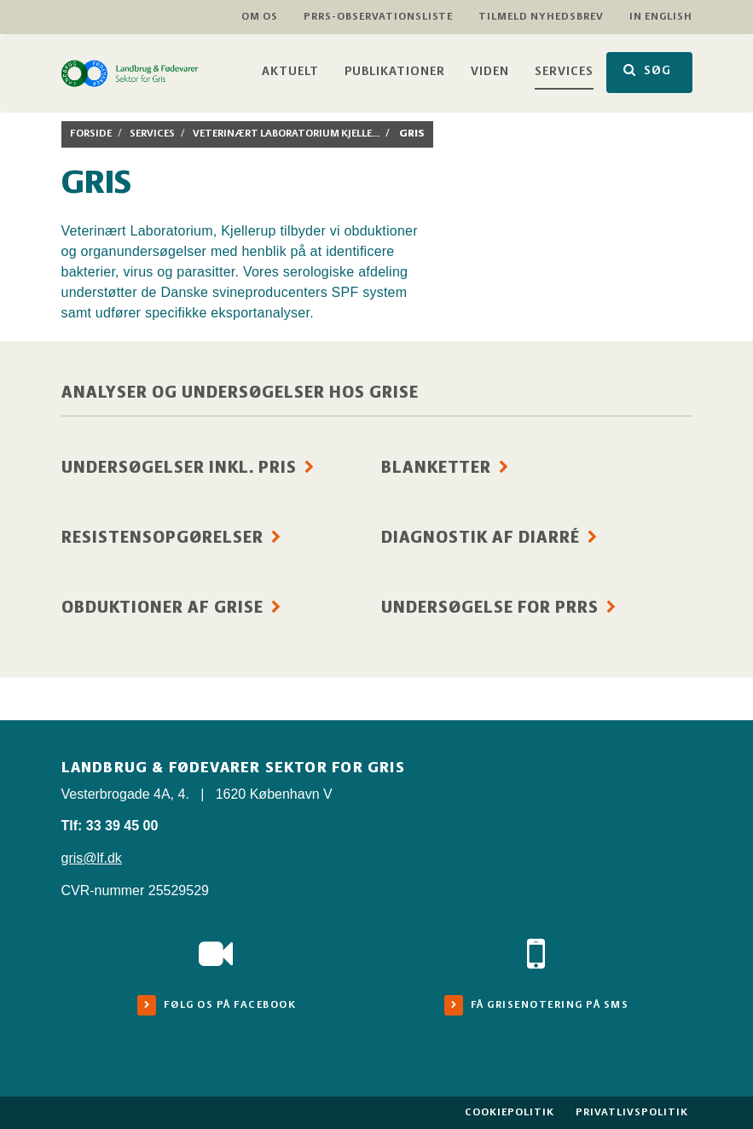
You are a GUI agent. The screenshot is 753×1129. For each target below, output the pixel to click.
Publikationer (395, 72)
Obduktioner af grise (162, 608)
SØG (647, 70)
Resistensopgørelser (162, 538)
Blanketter (436, 468)
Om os (259, 16)
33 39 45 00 (122, 825)
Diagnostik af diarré (480, 538)
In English (660, 16)
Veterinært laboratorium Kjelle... (286, 133)
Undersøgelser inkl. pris (179, 468)
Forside (91, 133)
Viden (490, 72)
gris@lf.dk (91, 858)
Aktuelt (290, 72)
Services (564, 72)
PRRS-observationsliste (378, 16)
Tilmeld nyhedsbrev (541, 16)
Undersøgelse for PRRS (490, 608)
